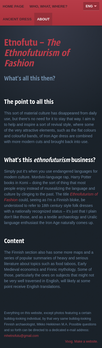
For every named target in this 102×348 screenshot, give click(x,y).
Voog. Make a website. (81, 341)
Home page (13, 6)
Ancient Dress (17, 19)
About (43, 19)
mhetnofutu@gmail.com (21, 336)
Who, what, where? (48, 6)
